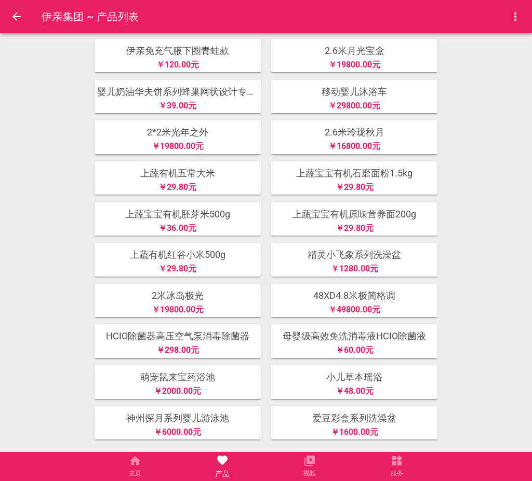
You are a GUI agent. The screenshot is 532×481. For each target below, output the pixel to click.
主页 (135, 473)
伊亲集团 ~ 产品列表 (90, 16)
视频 (309, 473)
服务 (397, 473)
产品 (222, 474)
